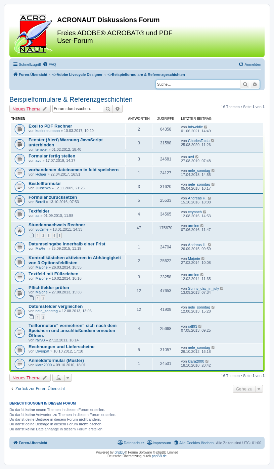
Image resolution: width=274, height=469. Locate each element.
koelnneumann (48, 131)
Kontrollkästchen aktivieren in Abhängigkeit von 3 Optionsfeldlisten (75, 260)
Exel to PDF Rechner (50, 126)
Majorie (42, 267)
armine (193, 226)
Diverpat (42, 351)
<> (77, 75)
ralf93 (40, 340)
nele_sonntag (199, 171)
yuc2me (42, 229)
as (38, 216)
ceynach (195, 212)
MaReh (41, 248)
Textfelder (39, 211)
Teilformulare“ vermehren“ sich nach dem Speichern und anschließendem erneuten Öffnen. (73, 330)
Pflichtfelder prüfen (49, 287)
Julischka (43, 188)
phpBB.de (159, 456)
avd (39, 160)
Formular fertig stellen (52, 155)
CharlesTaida (199, 141)
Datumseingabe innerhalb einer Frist (67, 243)
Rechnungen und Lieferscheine (61, 346)
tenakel (41, 149)
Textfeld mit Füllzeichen (54, 273)
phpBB (120, 452)
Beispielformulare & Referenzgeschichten (71, 99)
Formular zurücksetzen (53, 197)
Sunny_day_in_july (203, 288)
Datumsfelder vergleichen (56, 306)
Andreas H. (197, 198)
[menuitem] (49, 64)
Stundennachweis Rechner (57, 224)
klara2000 (44, 365)
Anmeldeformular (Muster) (56, 360)
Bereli (40, 202)
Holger (41, 174)
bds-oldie (195, 127)
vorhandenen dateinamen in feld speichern (74, 169)
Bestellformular (45, 183)
